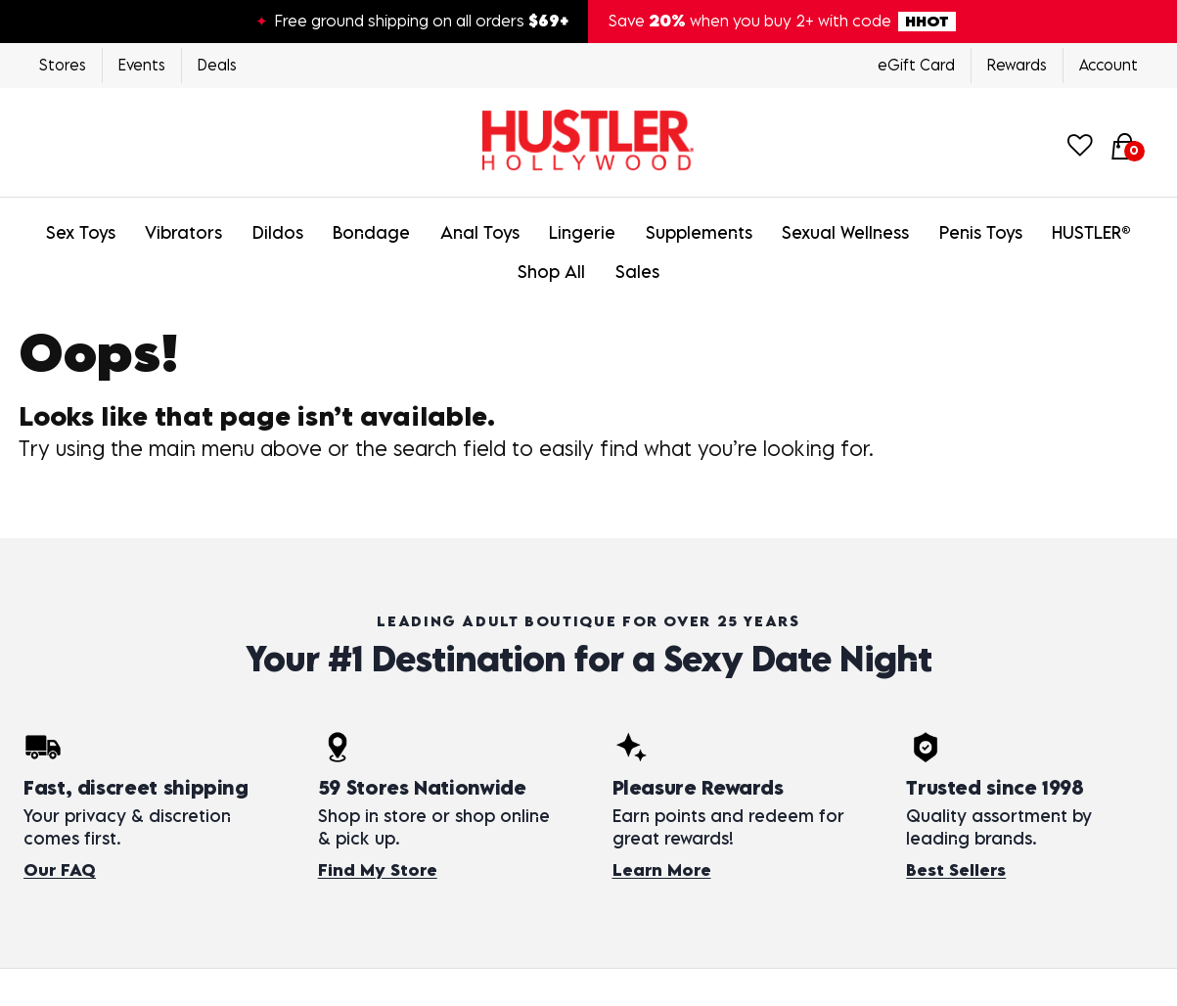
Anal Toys (480, 232)
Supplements (699, 232)
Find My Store (377, 870)
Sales (637, 271)
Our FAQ (59, 870)
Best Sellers (956, 870)
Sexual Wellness (845, 232)
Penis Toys (980, 232)
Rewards (1017, 64)
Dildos (277, 232)
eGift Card (916, 64)
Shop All (551, 271)
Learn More (661, 870)
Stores (62, 64)
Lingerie (582, 232)
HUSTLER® (1091, 232)
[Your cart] (1124, 145)
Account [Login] (1108, 64)
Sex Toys (80, 232)
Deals (217, 64)
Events (141, 64)
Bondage (371, 232)
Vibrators (183, 232)
